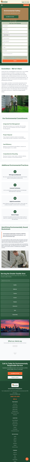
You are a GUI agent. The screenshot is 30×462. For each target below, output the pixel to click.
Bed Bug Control (15, 398)
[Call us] (27, 458)
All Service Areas (15, 434)
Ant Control (15, 391)
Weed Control (15, 409)
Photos (15, 448)
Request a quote (26, 5)
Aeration (15, 414)
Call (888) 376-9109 (10, 16)
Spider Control (15, 396)
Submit (15, 60)
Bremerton (15, 430)
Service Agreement (15, 456)
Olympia (15, 432)
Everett (15, 428)
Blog (15, 443)
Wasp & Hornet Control (15, 400)
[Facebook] (14, 386)
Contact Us (15, 441)
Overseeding (15, 416)
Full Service (15, 401)
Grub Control (15, 412)
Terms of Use (24, 58)
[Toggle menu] (2, 5)
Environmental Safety (15, 450)
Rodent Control (15, 394)
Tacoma (15, 425)
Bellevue (15, 427)
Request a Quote (15, 364)
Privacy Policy (18, 58)
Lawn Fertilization (15, 407)
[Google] (16, 386)
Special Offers (15, 446)
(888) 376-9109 (25, 2)
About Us (15, 439)
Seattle (15, 423)
